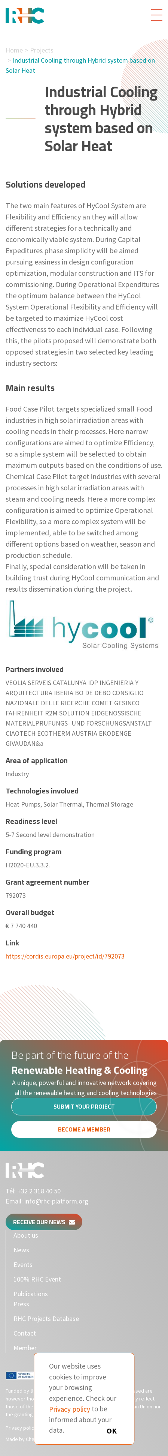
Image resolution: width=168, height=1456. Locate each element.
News (21, 1250)
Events (23, 1264)
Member (25, 1347)
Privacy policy (21, 1427)
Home (14, 50)
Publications (30, 1293)
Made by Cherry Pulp (29, 1439)
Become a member (84, 1131)
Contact (24, 1333)
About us (25, 1235)
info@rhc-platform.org (56, 1201)
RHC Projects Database (46, 1318)
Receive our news (44, 1222)
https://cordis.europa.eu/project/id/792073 (65, 956)
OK (112, 1430)
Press (21, 1304)
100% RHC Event (37, 1279)
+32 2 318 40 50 (39, 1191)
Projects (42, 50)
